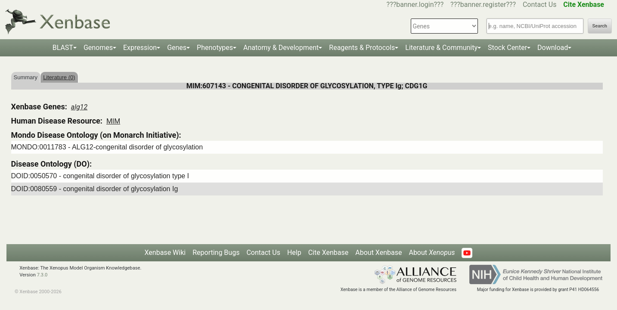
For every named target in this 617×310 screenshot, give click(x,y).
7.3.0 (42, 275)
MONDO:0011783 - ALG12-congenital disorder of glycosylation (107, 147)
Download (552, 47)
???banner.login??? (415, 4)
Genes (176, 47)
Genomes (98, 47)
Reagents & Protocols (362, 47)
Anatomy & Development (281, 47)
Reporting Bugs (215, 252)
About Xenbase (378, 252)
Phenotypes (215, 47)
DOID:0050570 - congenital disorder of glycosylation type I (100, 176)
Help (294, 252)
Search (599, 26)
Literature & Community (441, 47)
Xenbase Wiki (165, 252)
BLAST (63, 47)
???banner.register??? (483, 4)
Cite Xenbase (328, 252)
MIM (113, 121)
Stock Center (507, 47)
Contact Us (540, 4)
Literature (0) (59, 77)
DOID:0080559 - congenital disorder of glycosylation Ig (94, 188)
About (432, 252)
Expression (140, 47)
